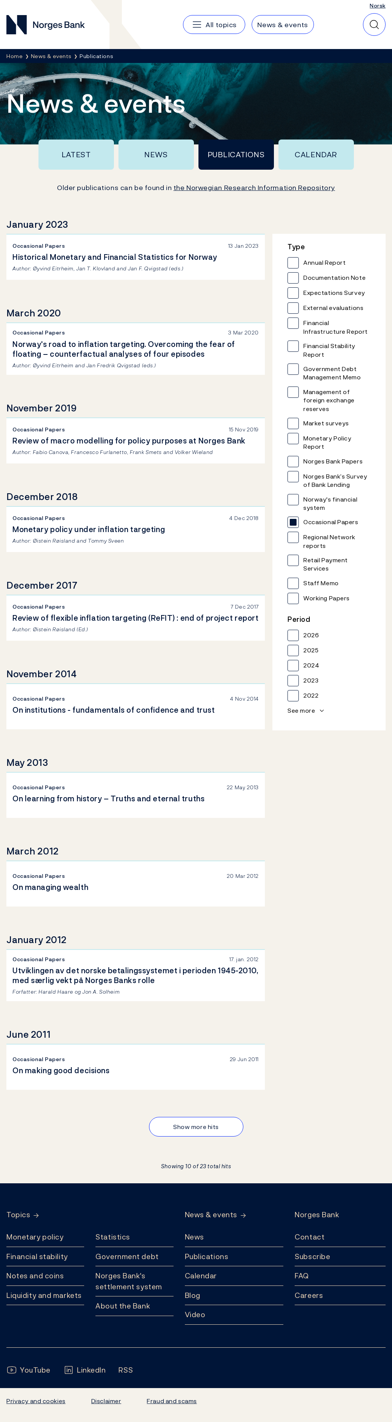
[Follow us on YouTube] (28, 1370)
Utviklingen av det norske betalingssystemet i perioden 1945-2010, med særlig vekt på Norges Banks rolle (135, 975)
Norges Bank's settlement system (128, 1281)
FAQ (302, 1275)
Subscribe (312, 1256)
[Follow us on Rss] (125, 1370)
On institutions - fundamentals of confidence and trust (113, 710)
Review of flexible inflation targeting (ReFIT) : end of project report (135, 618)
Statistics (112, 1237)
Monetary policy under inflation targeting (88, 529)
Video (195, 1314)
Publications (236, 154)
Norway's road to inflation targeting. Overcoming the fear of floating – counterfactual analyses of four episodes (123, 349)
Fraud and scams (172, 1400)
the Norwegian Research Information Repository (254, 188)
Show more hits (196, 1126)
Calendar (316, 154)
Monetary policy (34, 1237)
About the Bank (122, 1306)
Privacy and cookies (36, 1400)
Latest (76, 154)
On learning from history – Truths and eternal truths (108, 798)
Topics (18, 1215)
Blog (192, 1295)
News (156, 154)
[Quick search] (374, 24)
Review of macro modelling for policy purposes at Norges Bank (129, 440)
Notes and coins (35, 1275)
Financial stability (37, 1256)
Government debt (126, 1256)
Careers (309, 1295)
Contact (309, 1237)
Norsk (378, 5)
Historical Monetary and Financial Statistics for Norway (114, 257)
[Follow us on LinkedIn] (84, 1370)
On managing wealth (50, 887)
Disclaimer (106, 1400)
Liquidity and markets (44, 1295)
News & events (211, 1215)
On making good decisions (61, 1070)
